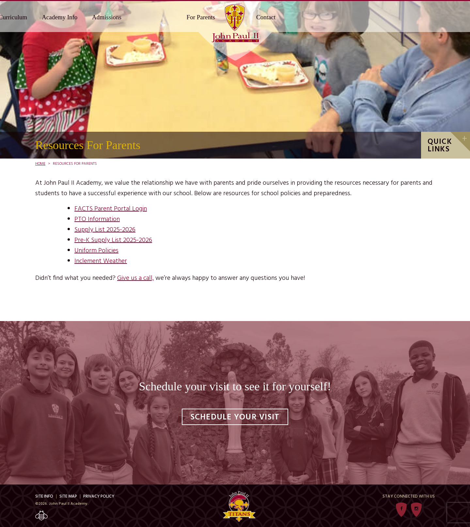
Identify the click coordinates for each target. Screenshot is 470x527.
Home (40, 164)
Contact (265, 17)
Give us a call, (135, 278)
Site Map (68, 496)
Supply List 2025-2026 (104, 230)
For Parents (201, 17)
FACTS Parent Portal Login (110, 209)
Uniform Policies (96, 251)
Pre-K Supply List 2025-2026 (113, 240)
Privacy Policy (98, 496)
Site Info (44, 496)
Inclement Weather (100, 261)
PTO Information (97, 219)
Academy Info (59, 17)
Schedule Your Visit (235, 417)
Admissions (106, 17)
